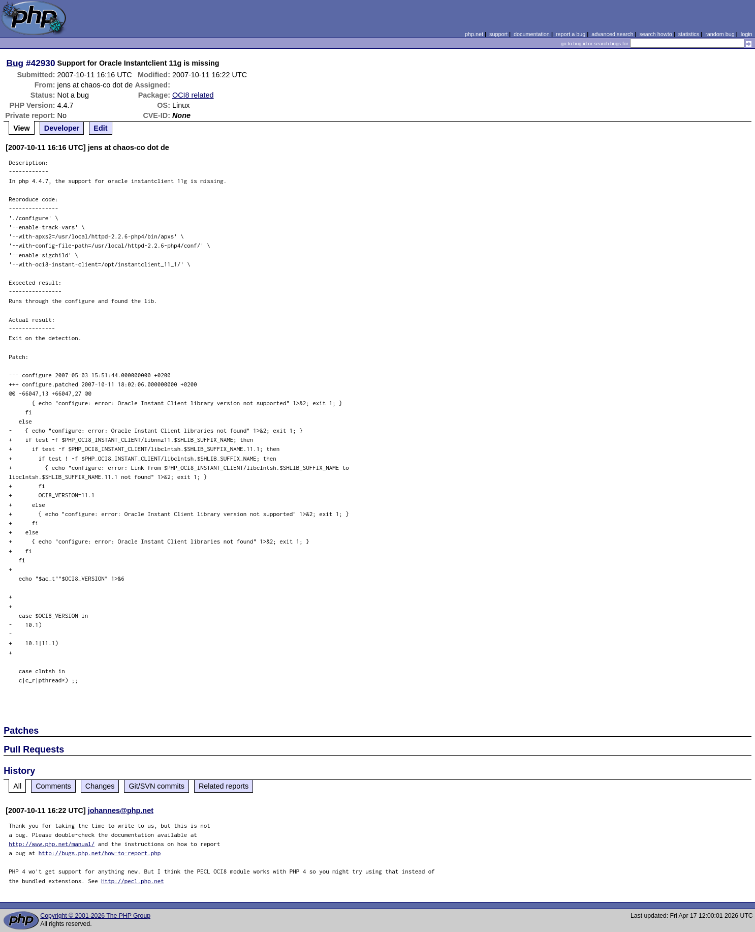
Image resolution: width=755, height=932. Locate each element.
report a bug (570, 34)
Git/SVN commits (156, 786)
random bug (720, 34)
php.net (474, 34)
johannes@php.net (120, 810)
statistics (688, 34)
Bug (15, 63)
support (498, 34)
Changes (100, 786)
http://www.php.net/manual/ (52, 843)
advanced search (612, 34)
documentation (532, 34)
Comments (53, 786)
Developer (62, 128)
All (17, 786)
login (746, 34)
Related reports (223, 786)
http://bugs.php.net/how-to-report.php (100, 853)
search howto (655, 34)
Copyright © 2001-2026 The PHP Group (95, 915)
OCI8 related (193, 95)
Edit (100, 128)
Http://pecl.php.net (132, 881)
